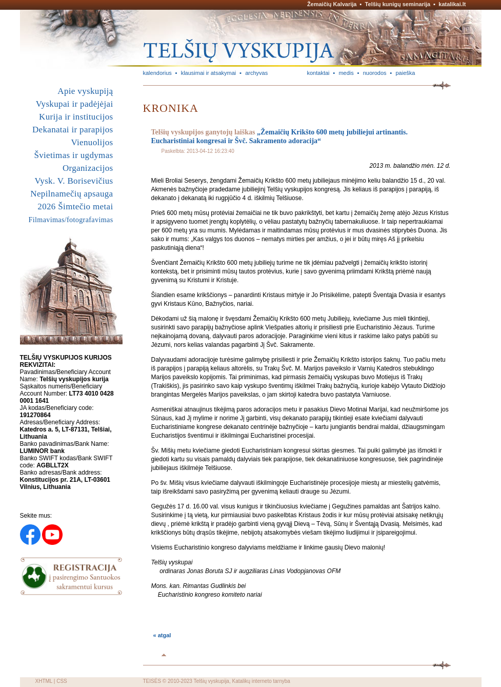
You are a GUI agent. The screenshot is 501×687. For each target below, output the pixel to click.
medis (345, 73)
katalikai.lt (452, 4)
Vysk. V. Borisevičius (74, 181)
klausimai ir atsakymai (208, 73)
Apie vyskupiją (85, 91)
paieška (405, 73)
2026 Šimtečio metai (75, 206)
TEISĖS (152, 681)
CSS (61, 681)
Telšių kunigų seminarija (398, 4)
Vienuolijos (92, 142)
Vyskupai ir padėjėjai (74, 104)
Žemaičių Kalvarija (332, 4)
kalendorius (157, 73)
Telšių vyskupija (211, 681)
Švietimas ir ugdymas (73, 155)
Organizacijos (88, 168)
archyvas (256, 73)
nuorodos (375, 73)
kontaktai (318, 73)
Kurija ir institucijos (76, 117)
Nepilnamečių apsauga (71, 194)
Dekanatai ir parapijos (72, 129)
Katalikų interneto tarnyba (261, 681)
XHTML (44, 681)
